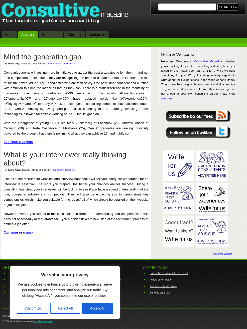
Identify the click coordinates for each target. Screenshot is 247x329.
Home (9, 35)
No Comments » (67, 63)
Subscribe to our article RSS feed (169, 273)
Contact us (97, 35)
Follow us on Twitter (161, 279)
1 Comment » (69, 170)
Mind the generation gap (42, 57)
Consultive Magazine (67, 13)
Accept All (97, 308)
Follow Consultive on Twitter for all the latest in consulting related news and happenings (198, 131)
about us (166, 98)
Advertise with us (222, 254)
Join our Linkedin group (163, 286)
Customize (32, 308)
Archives (28, 35)
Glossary (74, 35)
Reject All (65, 308)
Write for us (51, 35)
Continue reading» (18, 142)
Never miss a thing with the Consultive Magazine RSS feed (198, 115)
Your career (53, 63)
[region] (65, 292)
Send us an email (160, 292)
